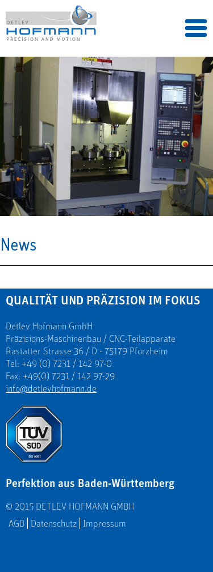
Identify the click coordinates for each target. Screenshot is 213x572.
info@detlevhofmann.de (51, 388)
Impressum (104, 523)
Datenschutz (54, 523)
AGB (16, 523)
